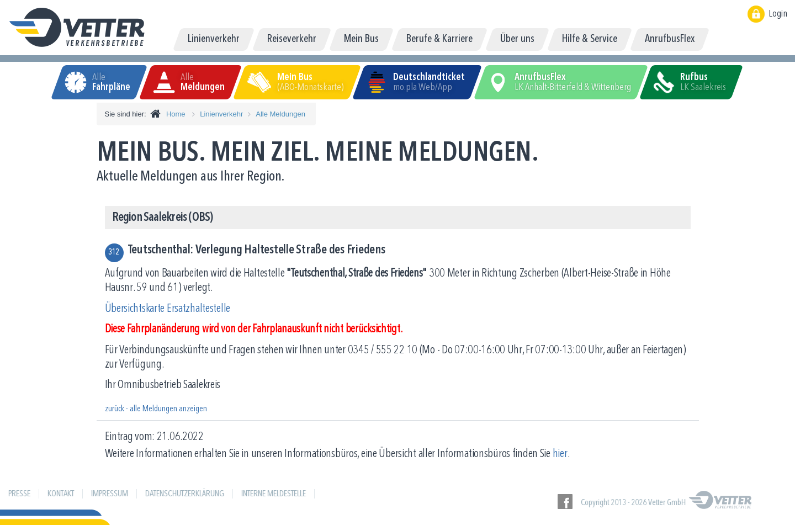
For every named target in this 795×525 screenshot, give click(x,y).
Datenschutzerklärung (184, 494)
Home (176, 114)
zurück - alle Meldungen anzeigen (156, 409)
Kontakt (60, 494)
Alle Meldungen (280, 114)
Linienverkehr (221, 114)
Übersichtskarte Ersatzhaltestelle (168, 309)
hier (560, 454)
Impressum (109, 494)
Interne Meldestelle (273, 494)
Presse (19, 494)
